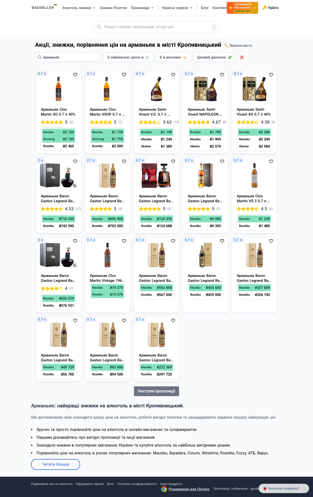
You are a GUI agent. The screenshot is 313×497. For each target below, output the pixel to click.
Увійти (270, 8)
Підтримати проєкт (90, 484)
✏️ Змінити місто (238, 45)
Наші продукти (171, 484)
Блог (110, 484)
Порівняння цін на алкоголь (52, 484)
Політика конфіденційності (137, 484)
